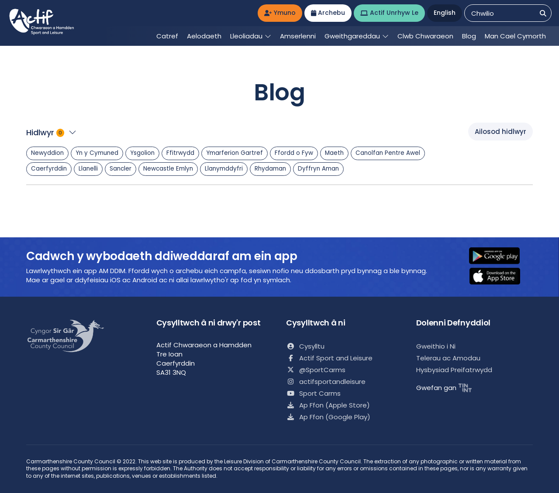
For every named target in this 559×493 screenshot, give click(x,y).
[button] (500, 256)
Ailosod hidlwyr (500, 131)
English (444, 12)
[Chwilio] (543, 13)
